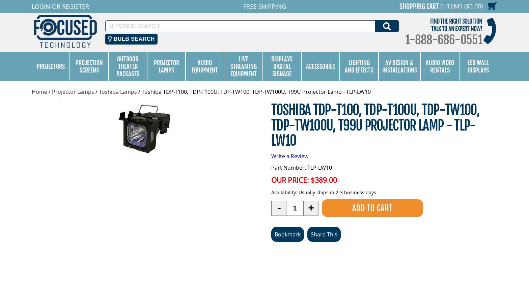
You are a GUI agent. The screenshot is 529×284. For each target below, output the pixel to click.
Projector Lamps (166, 66)
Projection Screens (89, 66)
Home (39, 91)
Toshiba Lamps (118, 91)
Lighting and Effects (359, 66)
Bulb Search (131, 39)
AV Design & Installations (399, 66)
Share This (324, 234)
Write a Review (289, 156)
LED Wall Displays (478, 66)
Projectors (51, 66)
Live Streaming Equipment (243, 66)
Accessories (320, 66)
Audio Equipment (205, 66)
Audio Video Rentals (440, 66)
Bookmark (288, 234)
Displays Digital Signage (282, 66)
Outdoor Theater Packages (127, 66)
